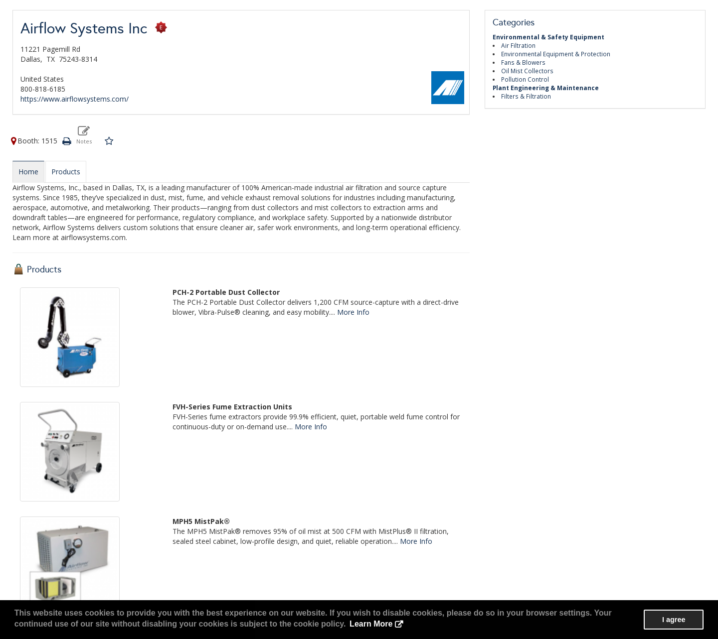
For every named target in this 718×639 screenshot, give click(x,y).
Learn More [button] (371, 624)
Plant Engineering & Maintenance (546, 88)
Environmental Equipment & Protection (555, 54)
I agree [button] (673, 620)
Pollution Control (525, 79)
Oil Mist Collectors (527, 71)
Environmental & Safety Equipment (548, 37)
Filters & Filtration (526, 96)
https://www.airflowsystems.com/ (74, 99)
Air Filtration (518, 45)
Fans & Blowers (523, 62)
